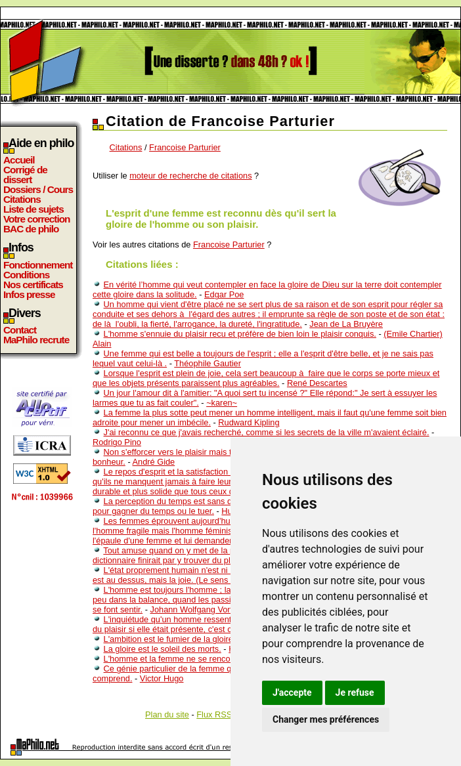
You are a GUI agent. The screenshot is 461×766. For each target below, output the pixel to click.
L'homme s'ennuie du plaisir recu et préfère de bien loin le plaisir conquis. (240, 334)
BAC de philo (30, 229)
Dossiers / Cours (38, 189)
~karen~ (221, 403)
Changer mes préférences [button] (326, 719)
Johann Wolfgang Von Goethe (206, 609)
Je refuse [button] (355, 692)
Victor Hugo (162, 678)
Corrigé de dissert (25, 174)
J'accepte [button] (292, 692)
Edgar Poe (224, 294)
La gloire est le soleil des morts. (162, 649)
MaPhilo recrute (36, 340)
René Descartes (317, 383)
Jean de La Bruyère (346, 324)
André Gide (154, 462)
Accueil (19, 160)
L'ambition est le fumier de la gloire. (170, 639)
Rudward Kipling (248, 422)
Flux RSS (214, 714)
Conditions (26, 275)
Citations (22, 199)
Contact (19, 330)
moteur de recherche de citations (190, 176)
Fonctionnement (37, 265)
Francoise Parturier (185, 147)
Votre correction (36, 219)
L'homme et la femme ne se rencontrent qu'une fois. (200, 659)
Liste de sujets (33, 209)
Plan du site (167, 714)
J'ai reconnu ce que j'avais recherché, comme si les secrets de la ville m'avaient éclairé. (266, 432)
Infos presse (29, 294)
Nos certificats (33, 284)
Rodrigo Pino (117, 442)
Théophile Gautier (207, 363)
